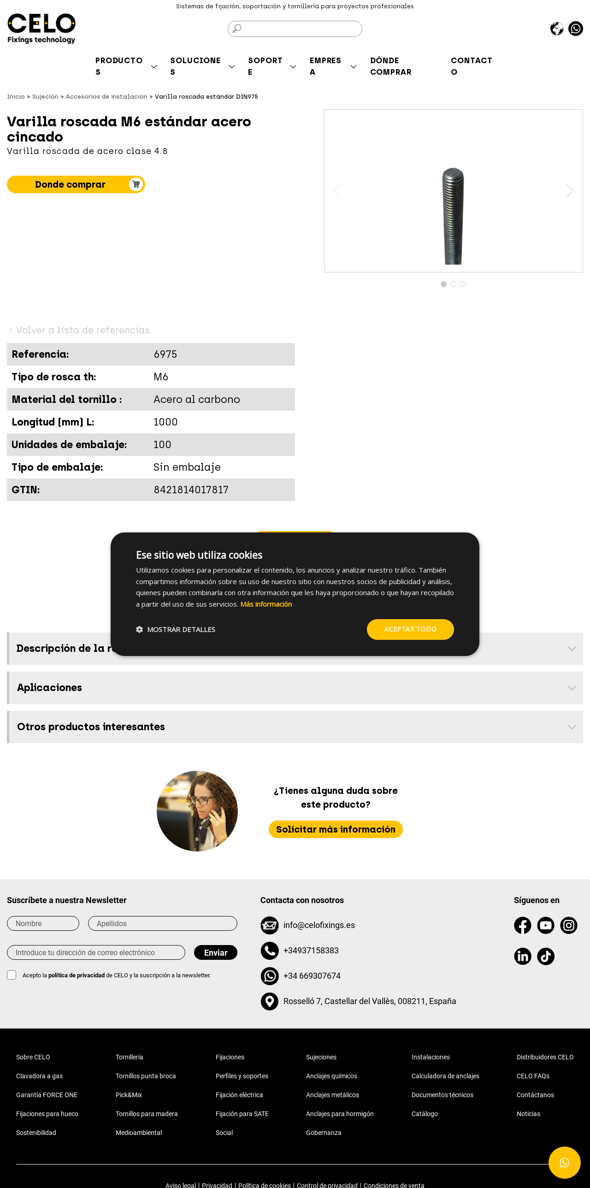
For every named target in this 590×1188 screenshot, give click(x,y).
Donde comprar (70, 184)
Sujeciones (321, 1057)
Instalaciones (431, 1057)
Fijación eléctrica (239, 1095)
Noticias (528, 1113)
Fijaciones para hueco (47, 1113)
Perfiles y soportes (242, 1076)
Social (224, 1132)
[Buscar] (295, 29)
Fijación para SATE (242, 1113)
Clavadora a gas (39, 1076)
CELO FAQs (533, 1076)
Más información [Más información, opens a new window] (266, 604)
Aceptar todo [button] (410, 629)
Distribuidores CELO (545, 1057)
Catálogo (425, 1113)
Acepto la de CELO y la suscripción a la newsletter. (117, 975)
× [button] (464, 542)
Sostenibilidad (36, 1132)
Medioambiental (139, 1132)
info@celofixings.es (319, 925)
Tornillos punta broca (146, 1076)
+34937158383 (311, 950)
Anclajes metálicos (332, 1095)
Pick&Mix (129, 1095)
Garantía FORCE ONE (46, 1095)
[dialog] (295, 594)
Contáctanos (535, 1095)
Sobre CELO (33, 1057)
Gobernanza (324, 1132)
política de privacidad (77, 975)
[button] (570, 191)
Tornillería (129, 1057)
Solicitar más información (335, 829)
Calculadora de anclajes (445, 1076)
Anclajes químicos (331, 1076)
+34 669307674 (312, 976)
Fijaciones (230, 1057)
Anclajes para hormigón (340, 1113)
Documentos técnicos (442, 1095)
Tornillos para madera (147, 1113)
